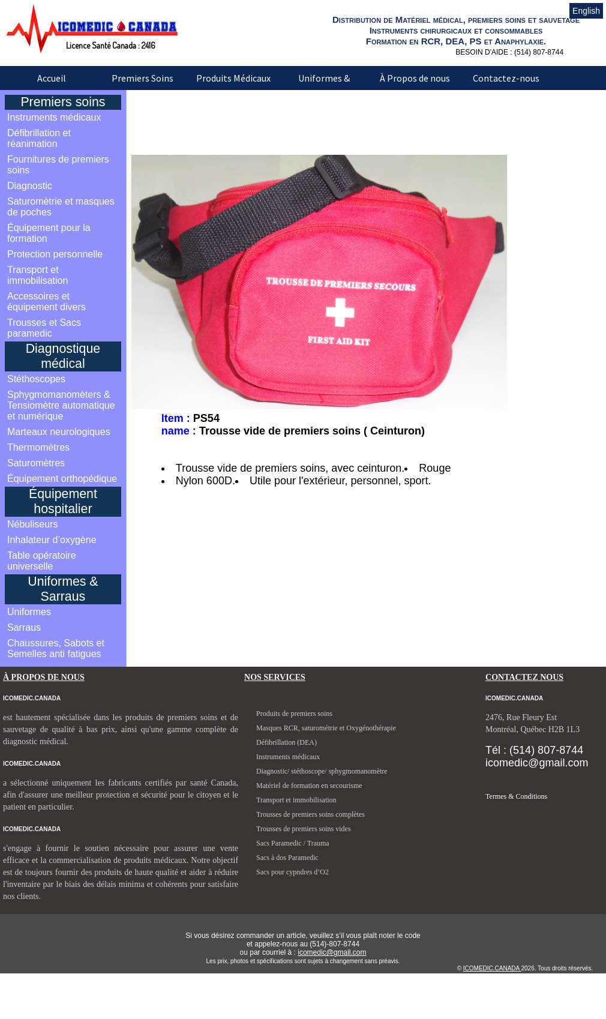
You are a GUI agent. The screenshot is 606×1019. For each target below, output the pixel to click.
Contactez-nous (506, 78)
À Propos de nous (415, 78)
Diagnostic (29, 186)
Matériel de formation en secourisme (309, 785)
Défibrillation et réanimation (39, 138)
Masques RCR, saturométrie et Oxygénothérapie (326, 728)
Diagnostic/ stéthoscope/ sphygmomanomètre (322, 771)
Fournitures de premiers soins (58, 164)
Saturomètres (36, 463)
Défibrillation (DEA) (286, 742)
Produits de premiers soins (294, 713)
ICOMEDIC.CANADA (492, 968)
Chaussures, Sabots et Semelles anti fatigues (55, 648)
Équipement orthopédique (62, 478)
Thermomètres (38, 447)
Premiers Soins (142, 78)
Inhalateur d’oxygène (52, 540)
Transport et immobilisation (37, 275)
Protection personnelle (55, 254)
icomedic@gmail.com (332, 952)
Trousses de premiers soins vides (303, 829)
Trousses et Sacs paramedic (44, 327)
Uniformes (29, 612)
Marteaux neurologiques (58, 432)
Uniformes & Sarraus (324, 86)
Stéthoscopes (36, 379)
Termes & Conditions (516, 796)
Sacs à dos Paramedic (287, 857)
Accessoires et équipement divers (46, 301)
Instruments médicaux (54, 117)
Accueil (51, 78)
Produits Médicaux (233, 78)
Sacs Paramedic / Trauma (292, 843)
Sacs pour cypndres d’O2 (292, 872)
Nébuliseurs (32, 524)
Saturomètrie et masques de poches (61, 206)
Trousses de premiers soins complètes (310, 814)
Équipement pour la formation (49, 233)
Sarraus (24, 627)
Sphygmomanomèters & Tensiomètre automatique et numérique (61, 405)
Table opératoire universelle (41, 560)
